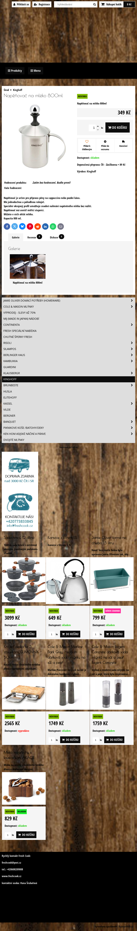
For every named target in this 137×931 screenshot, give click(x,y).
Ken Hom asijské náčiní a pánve (69, 434)
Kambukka (69, 361)
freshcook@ (8, 862)
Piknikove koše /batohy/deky (69, 428)
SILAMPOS (69, 349)
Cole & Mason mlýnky (69, 307)
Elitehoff (10, 397)
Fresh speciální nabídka (19, 331)
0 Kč (129, 4)
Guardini (9, 367)
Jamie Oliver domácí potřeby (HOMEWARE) (69, 301)
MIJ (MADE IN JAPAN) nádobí (21, 319)
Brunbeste (69, 385)
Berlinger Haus (69, 355)
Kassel (69, 404)
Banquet (69, 422)
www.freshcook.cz (11, 876)
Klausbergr (69, 373)
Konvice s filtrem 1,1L (62, 538)
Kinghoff (10, 379)
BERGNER (9, 416)
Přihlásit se (21, 4)
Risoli (69, 343)
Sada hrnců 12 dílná (19, 538)
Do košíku (117, 127)
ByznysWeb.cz (126, 926)
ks (9, 634)
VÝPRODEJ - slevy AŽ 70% (19, 313)
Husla (7, 391)
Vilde (7, 410)
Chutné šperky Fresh (17, 337)
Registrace (42, 4)
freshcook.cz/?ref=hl (68, 447)
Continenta (69, 325)
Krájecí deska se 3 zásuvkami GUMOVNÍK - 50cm (23, 652)
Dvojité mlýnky (13, 440)
